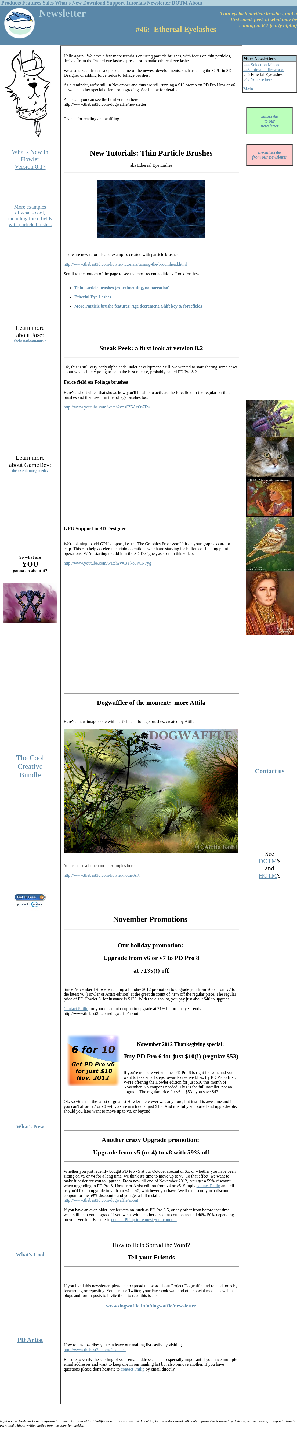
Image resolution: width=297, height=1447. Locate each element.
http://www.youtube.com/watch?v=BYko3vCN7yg (107, 563)
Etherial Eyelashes (266, 74)
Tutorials (136, 3)
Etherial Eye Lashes (92, 297)
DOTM (180, 3)
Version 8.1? (30, 166)
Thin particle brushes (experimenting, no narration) (122, 288)
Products (11, 3)
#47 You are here (257, 79)
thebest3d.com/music (30, 341)
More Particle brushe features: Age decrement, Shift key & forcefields (138, 306)
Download (94, 3)
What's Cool (30, 1255)
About (195, 3)
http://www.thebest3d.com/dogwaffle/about (101, 1200)
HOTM (268, 875)
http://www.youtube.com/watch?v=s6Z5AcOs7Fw (107, 407)
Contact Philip (76, 1008)
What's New (68, 3)
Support (116, 3)
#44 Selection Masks (261, 65)
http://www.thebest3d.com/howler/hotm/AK (101, 875)
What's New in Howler (30, 155)
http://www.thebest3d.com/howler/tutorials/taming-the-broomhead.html (125, 264)
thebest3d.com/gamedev (30, 471)
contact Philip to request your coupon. (144, 1219)
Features (31, 3)
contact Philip (208, 1185)
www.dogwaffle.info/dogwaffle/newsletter (151, 1306)
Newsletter (159, 3)
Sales (48, 3)
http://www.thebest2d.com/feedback (95, 1349)
